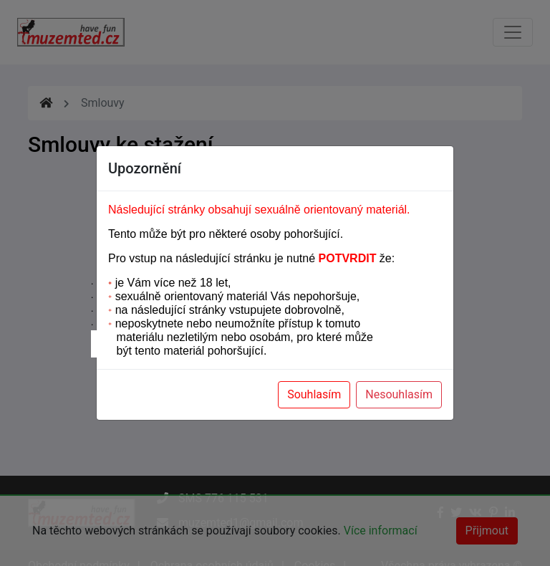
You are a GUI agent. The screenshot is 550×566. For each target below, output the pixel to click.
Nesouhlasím (399, 394)
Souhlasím (314, 394)
